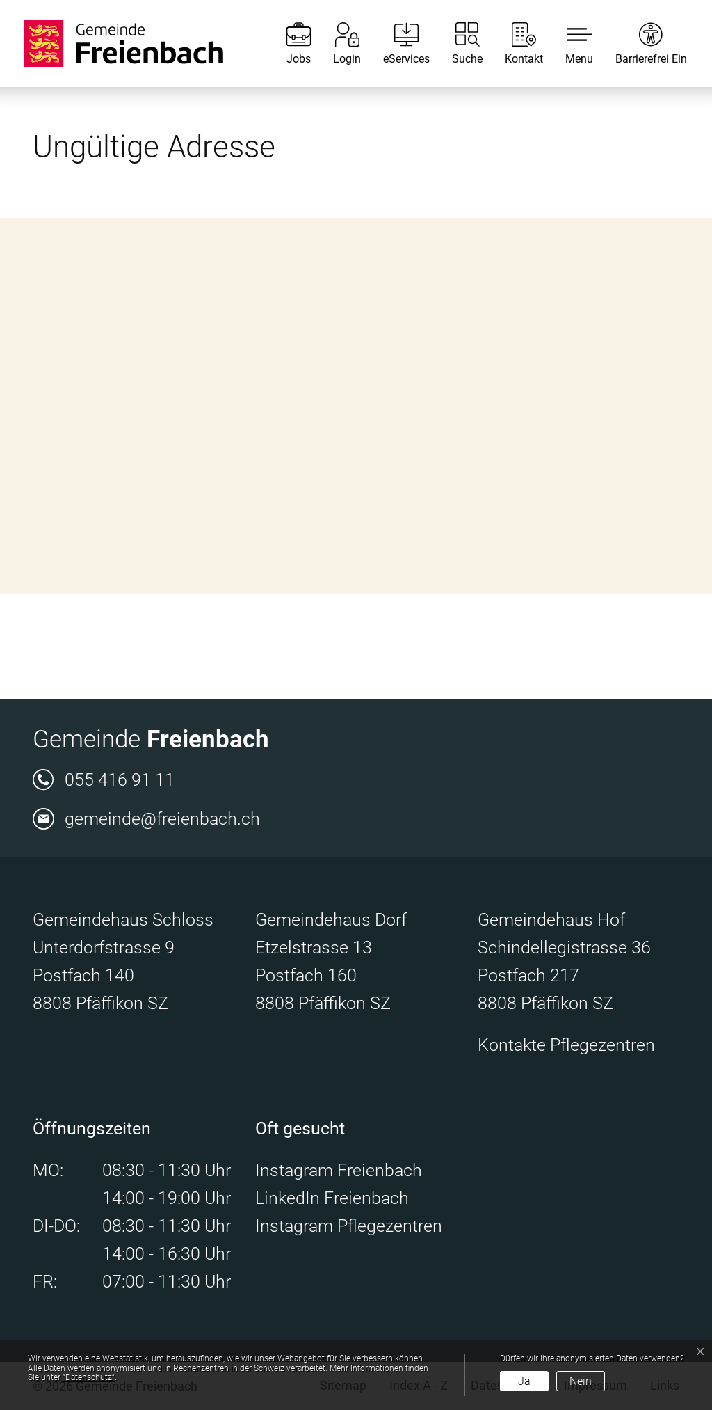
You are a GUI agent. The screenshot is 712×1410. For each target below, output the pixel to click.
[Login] (337, 43)
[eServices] (396, 43)
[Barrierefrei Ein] (641, 43)
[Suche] (456, 43)
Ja (524, 1381)
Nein (580, 1381)
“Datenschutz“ (89, 1377)
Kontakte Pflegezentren (566, 1045)
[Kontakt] (513, 43)
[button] (569, 43)
